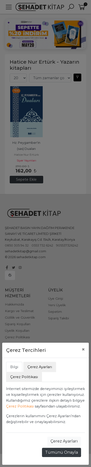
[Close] (83, 349)
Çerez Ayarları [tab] (39, 367)
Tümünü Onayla (61, 452)
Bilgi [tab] (14, 367)
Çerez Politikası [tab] (24, 377)
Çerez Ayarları (64, 441)
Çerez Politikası (20, 406)
